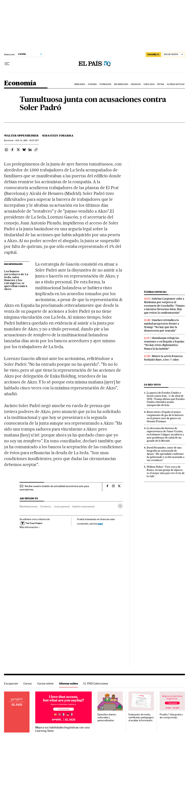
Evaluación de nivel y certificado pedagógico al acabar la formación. (141, 717)
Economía (20, 83)
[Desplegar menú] (7, 64)
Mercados (79, 84)
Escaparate (11, 683)
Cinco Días (149, 84)
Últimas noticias (155, 292)
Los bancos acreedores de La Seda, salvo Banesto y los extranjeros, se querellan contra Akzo (16, 280)
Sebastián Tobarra (57, 135)
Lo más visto (152, 384)
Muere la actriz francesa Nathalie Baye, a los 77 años (163, 357)
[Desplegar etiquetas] (120, 505)
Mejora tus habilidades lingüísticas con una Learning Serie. (62, 729)
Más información (30, 527)
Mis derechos (121, 84)
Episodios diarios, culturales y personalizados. (106, 717)
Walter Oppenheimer (21, 135)
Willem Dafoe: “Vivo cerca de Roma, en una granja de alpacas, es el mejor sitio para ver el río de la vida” (166, 471)
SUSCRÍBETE (153, 54)
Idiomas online (68, 683)
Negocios (136, 84)
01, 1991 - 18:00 (27, 140)
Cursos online (45, 683)
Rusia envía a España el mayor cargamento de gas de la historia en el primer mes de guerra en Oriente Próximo (165, 416)
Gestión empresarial (83, 506)
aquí (100, 523)
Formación (105, 84)
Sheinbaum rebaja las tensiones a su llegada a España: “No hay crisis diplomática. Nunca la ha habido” (164, 343)
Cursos (27, 683)
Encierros (45, 506)
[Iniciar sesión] (173, 54)
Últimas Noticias (175, 84)
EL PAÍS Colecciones (95, 683)
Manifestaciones (28, 506)
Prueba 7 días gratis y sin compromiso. (171, 716)
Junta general (61, 506)
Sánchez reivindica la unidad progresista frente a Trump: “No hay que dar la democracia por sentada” (161, 325)
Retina (160, 84)
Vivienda (92, 84)
